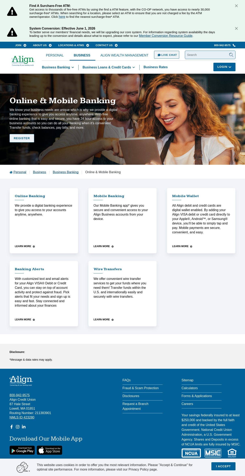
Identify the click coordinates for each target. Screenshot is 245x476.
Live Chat (166, 54)
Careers (187, 404)
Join (20, 45)
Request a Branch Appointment (135, 406)
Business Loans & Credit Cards (109, 67)
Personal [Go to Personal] (19, 172)
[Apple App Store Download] (49, 450)
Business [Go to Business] (39, 172)
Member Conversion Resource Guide (165, 35)
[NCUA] (191, 453)
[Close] (236, 5)
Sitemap (188, 380)
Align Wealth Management (124, 55)
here (62, 16)
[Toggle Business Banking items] (72, 67)
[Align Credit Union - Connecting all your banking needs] (21, 381)
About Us (42, 45)
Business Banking (58, 67)
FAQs (126, 380)
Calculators (190, 388)
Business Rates (156, 67)
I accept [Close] (223, 466)
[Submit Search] (231, 55)
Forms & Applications (197, 396)
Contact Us (107, 45)
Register (22, 138)
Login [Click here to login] (224, 66)
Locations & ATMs (73, 45)
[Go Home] (23, 63)
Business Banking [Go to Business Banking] (66, 172)
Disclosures (130, 396)
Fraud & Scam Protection (140, 388)
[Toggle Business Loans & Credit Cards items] (133, 67)
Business (82, 55)
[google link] (22, 450)
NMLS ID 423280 (22, 417)
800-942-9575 (224, 45)
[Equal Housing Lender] (232, 453)
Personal (55, 55)
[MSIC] (213, 453)
